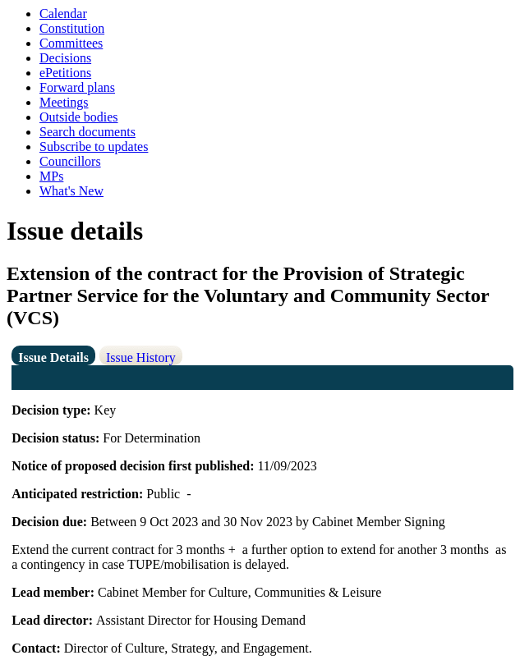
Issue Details (53, 357)
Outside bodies (78, 117)
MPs (51, 176)
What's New (71, 191)
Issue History (141, 357)
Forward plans (77, 87)
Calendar (63, 14)
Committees (71, 43)
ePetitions (65, 73)
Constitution (71, 28)
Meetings (64, 102)
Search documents (87, 132)
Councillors (70, 161)
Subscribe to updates (93, 147)
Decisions (65, 58)
